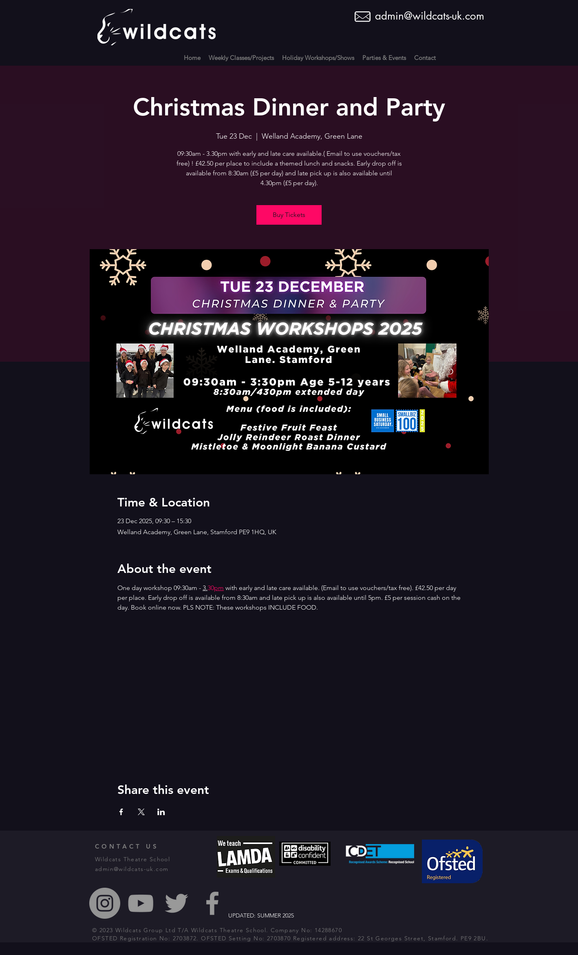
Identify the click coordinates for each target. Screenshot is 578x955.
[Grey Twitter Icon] (176, 903)
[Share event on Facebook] (121, 812)
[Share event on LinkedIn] (161, 812)
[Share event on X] (141, 812)
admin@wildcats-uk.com (429, 16)
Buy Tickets (289, 215)
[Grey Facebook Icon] (212, 903)
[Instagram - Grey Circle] (104, 903)
